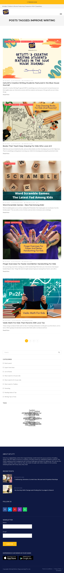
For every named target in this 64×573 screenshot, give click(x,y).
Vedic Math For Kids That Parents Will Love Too (24, 323)
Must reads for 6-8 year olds (12, 104)
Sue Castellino (16, 80)
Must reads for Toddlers (26, 104)
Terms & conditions (47, 569)
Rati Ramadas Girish (18, 202)
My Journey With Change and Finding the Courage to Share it (34, 490)
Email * (5, 532)
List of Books (8, 371)
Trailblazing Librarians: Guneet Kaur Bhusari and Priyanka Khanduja (36, 479)
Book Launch (8, 363)
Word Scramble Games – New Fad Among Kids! (23, 205)
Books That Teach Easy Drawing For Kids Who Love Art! (27, 146)
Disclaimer (58, 570)
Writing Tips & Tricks (38, 41)
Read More (6, 94)
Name (4, 522)
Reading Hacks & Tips (26, 41)
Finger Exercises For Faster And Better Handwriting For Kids (29, 264)
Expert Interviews (9, 41)
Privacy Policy (57, 569)
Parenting (17, 41)
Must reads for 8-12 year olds (12, 281)
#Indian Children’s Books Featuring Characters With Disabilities (22, 6)
